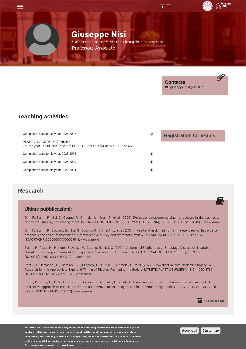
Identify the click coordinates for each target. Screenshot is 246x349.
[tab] (88, 134)
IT (162, 7)
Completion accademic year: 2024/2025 (49, 161)
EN (169, 7)
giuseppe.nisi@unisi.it (186, 87)
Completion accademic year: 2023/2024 (49, 170)
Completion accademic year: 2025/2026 (49, 153)
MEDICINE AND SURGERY (90, 146)
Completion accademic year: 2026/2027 (49, 133)
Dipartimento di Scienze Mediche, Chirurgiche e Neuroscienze (118, 42)
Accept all (189, 332)
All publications (214, 300)
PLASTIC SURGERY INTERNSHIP (46, 142)
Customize (211, 332)
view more (212, 222)
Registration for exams (189, 135)
